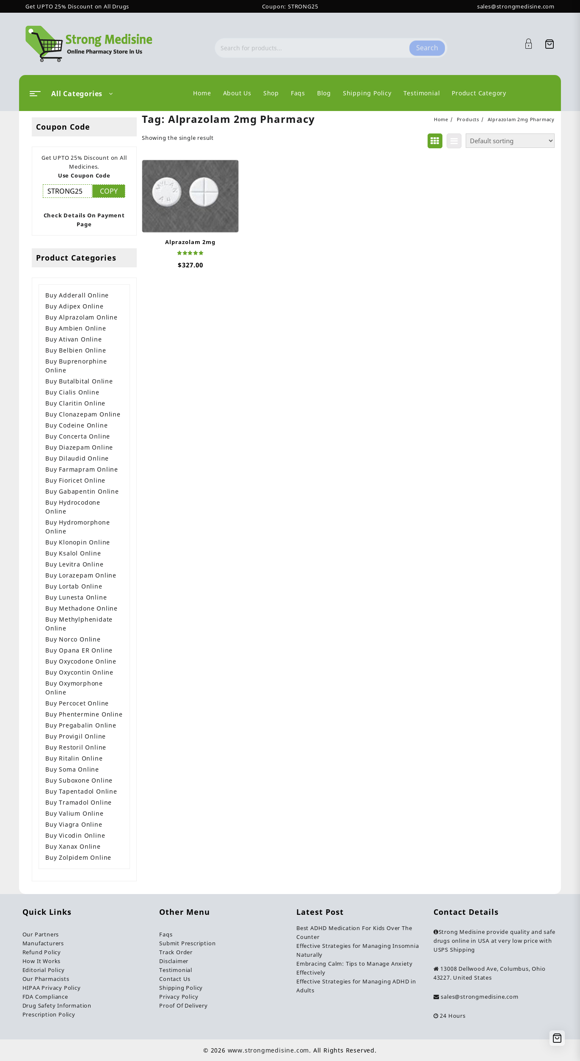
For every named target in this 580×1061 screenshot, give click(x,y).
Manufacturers (43, 943)
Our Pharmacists (45, 979)
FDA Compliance (45, 996)
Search (427, 43)
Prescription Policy (48, 1014)
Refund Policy (41, 952)
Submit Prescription (187, 943)
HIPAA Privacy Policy (51, 988)
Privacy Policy (178, 996)
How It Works (41, 961)
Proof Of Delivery (183, 1005)
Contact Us (175, 979)
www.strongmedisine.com (268, 1050)
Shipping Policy (181, 988)
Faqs (165, 934)
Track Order (176, 952)
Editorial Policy (43, 970)
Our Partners (40, 934)
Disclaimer (173, 961)
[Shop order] (510, 140)
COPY (109, 191)
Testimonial (175, 970)
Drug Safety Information (56, 1005)
